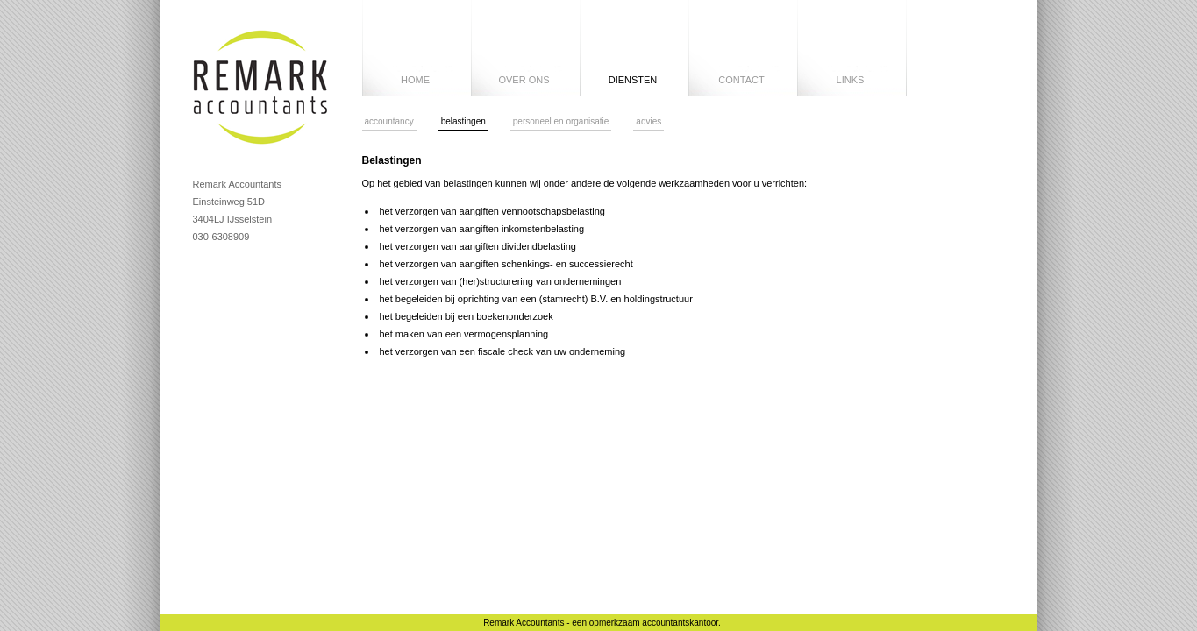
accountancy (389, 121)
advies (648, 121)
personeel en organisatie (561, 121)
